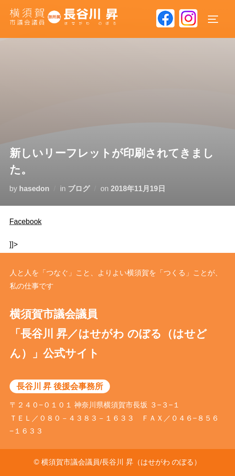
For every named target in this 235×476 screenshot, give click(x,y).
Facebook (26, 221)
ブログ (79, 189)
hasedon (34, 189)
